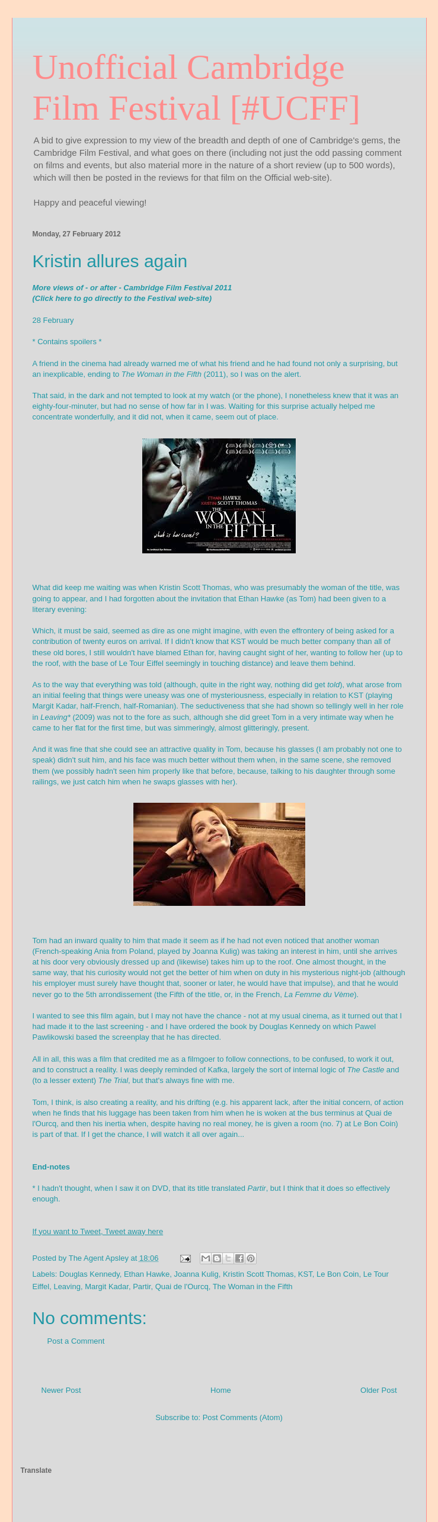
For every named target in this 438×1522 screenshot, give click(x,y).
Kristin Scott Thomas (258, 1274)
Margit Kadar (107, 1286)
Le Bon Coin (337, 1274)
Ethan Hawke (147, 1274)
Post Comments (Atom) (243, 1417)
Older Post (378, 1390)
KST (305, 1274)
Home (220, 1390)
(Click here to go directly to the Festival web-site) (122, 298)
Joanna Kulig (196, 1274)
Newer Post (61, 1390)
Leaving (67, 1286)
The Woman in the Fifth (253, 1286)
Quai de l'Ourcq (182, 1286)
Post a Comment (76, 1341)
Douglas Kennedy (89, 1274)
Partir (142, 1286)
